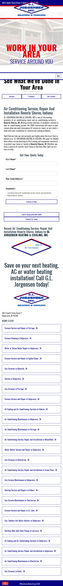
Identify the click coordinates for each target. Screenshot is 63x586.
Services (12, 96)
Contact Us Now (31, 201)
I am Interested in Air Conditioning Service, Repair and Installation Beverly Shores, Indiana (31, 194)
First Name (11, 159)
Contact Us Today (31, 219)
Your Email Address (14, 178)
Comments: (11, 188)
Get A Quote (51, 96)
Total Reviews (31, 247)
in (21, 328)
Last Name (11, 169)
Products (31, 96)
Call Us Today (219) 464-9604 (32, 214)
